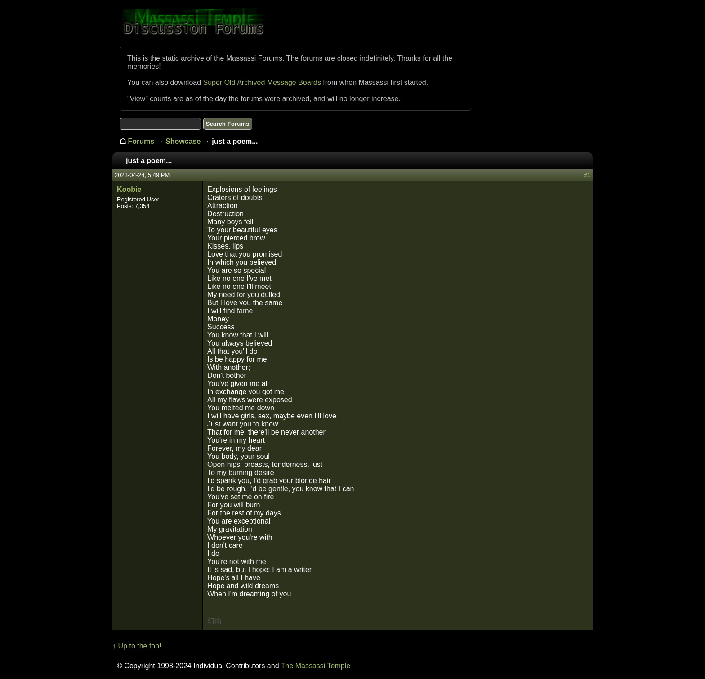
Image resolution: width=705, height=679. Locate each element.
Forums (141, 141)
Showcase (183, 141)
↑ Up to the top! (136, 646)
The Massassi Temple (315, 666)
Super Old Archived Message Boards (262, 82)
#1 (587, 175)
